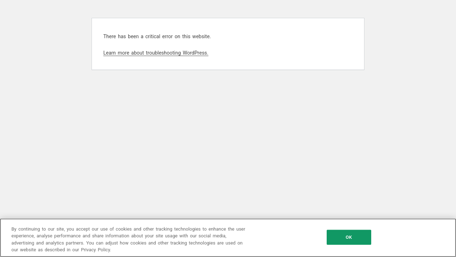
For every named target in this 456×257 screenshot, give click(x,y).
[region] (228, 237)
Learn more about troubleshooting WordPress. (155, 53)
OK (349, 237)
